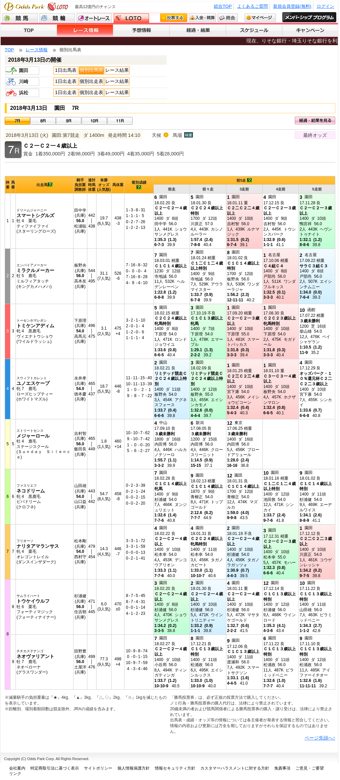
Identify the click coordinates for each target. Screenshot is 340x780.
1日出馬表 (66, 70)
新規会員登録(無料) (292, 6)
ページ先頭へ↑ (320, 738)
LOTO (131, 18)
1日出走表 (66, 81)
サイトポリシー (98, 768)
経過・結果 (198, 30)
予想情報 (141, 30)
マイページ (260, 17)
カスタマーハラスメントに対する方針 (234, 768)
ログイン (325, 6)
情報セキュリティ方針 (175, 768)
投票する (173, 17)
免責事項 (282, 768)
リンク (15, 774)
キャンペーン (310, 30)
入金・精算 (202, 17)
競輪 (57, 18)
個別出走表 (91, 81)
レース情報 (85, 30)
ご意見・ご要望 (309, 768)
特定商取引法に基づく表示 (54, 768)
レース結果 (117, 70)
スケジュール (254, 30)
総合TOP (223, 6)
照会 (228, 17)
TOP (29, 30)
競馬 (20, 18)
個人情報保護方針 (133, 768)
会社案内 (17, 768)
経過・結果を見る (315, 120)
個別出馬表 (91, 70)
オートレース (94, 18)
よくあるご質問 (252, 6)
